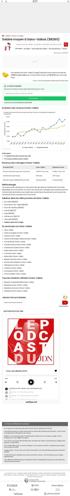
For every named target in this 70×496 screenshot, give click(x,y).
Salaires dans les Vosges (14, 222)
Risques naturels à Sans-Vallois (15, 259)
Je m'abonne (33, 98)
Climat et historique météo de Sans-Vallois (20, 239)
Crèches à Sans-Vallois (12, 253)
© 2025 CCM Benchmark (35, 476)
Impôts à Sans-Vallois (12, 236)
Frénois (64, 48)
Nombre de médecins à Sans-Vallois (17, 262)
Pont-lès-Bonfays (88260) (14, 207)
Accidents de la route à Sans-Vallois (17, 244)
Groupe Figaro (62, 475)
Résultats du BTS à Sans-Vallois (15, 291)
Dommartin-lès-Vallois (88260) (16, 204)
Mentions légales (51, 475)
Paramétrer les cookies (10, 475)
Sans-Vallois (8, 230)
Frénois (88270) (10, 210)
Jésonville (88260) (11, 219)
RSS (36, 475)
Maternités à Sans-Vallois (13, 256)
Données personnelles (59, 473)
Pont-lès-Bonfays (54, 48)
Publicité (34, 473)
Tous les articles (29, 475)
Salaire (8, 36)
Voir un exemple (63, 306)
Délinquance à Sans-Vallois (14, 265)
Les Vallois (27, 48)
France (14, 36)
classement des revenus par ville (18, 156)
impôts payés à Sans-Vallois (17, 158)
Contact (40, 473)
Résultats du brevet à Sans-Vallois (17, 288)
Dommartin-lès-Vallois (39, 48)
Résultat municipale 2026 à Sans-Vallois (19, 282)
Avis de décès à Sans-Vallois (14, 241)
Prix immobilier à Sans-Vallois (15, 274)
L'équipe (20, 473)
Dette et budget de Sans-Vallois (16, 233)
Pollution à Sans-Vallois (12, 268)
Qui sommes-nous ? (11, 473)
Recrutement (47, 473)
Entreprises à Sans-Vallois (14, 271)
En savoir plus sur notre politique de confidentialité (18, 102)
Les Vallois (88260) (11, 201)
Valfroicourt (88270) (12, 216)
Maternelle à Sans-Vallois (13, 250)
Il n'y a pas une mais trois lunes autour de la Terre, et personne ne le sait (28, 428)
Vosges (21, 36)
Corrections (42, 475)
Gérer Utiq (21, 475)
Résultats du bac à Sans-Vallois (15, 285)
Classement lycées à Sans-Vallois (16, 247)
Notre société (27, 473)
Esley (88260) (9, 213)
